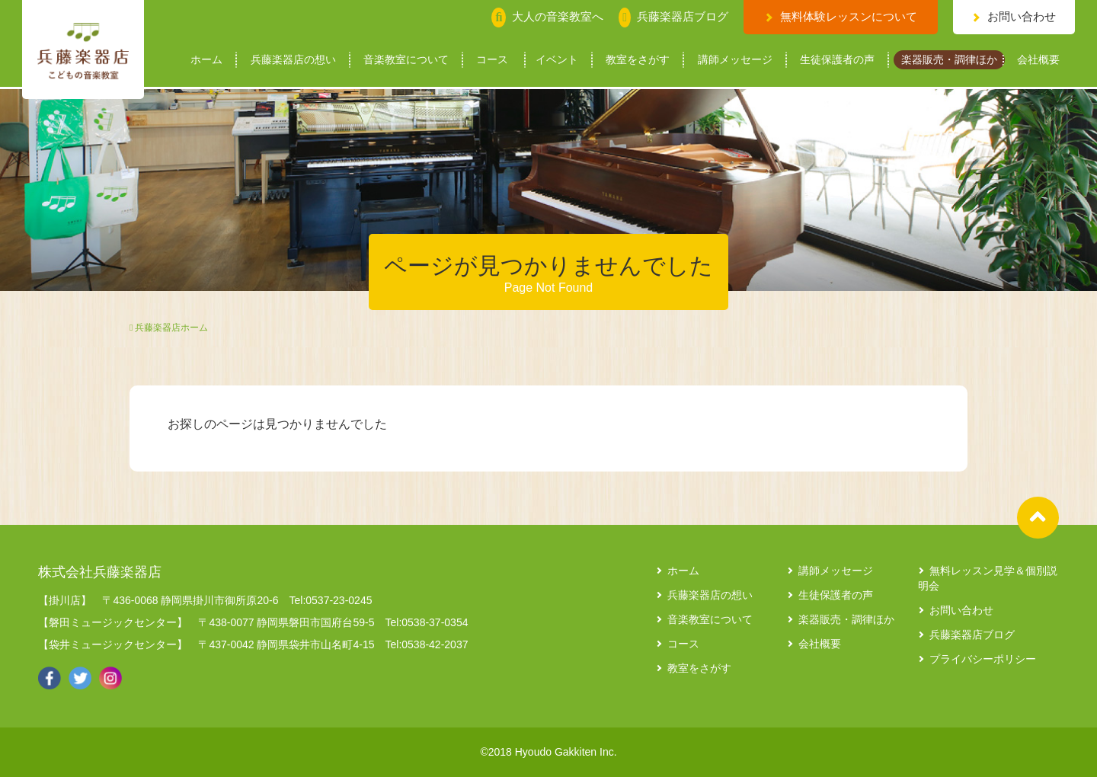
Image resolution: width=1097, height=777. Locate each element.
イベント (557, 60)
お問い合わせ (1021, 17)
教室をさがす (638, 60)
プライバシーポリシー (982, 659)
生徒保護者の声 (837, 60)
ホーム (206, 60)
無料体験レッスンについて (848, 17)
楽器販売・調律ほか (949, 60)
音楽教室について (406, 60)
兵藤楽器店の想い (293, 60)
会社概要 (1038, 60)
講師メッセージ (735, 60)
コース (492, 60)
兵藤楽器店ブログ (972, 634)
